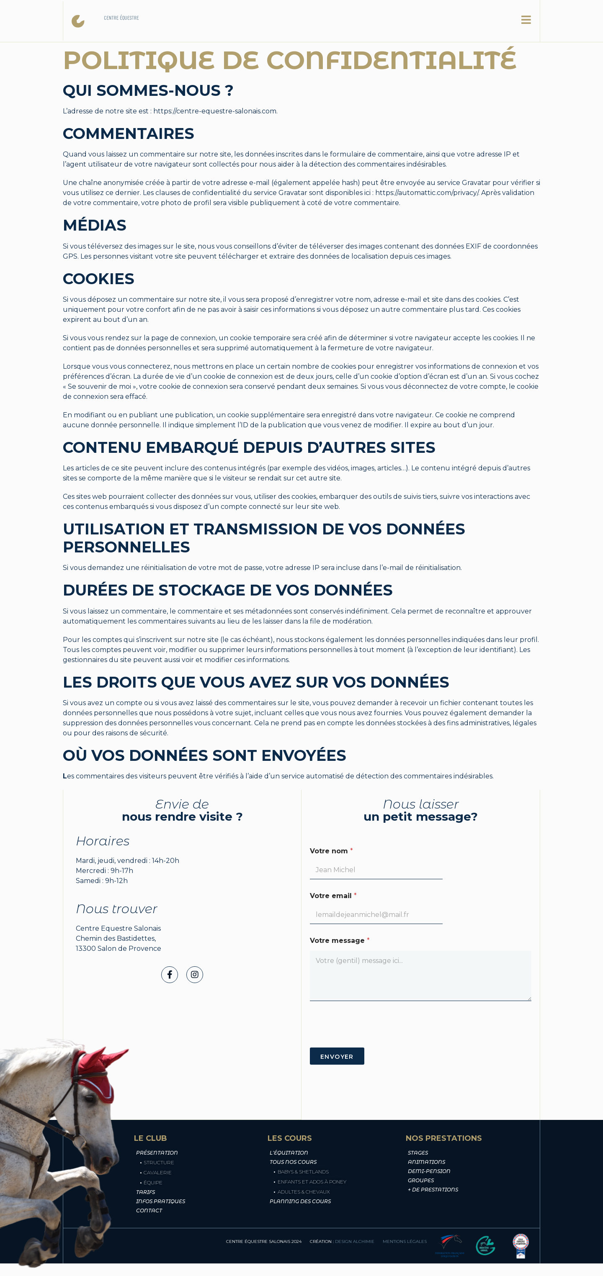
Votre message (340, 941)
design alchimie (354, 1241)
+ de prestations (433, 1189)
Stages (418, 1153)
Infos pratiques (160, 1201)
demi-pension (429, 1171)
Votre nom (331, 851)
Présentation (157, 1153)
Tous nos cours (293, 1162)
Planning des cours (300, 1201)
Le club (243, 21)
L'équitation (289, 1153)
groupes (421, 1180)
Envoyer (337, 1056)
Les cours (375, 21)
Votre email (333, 896)
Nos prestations (306, 21)
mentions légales (405, 1241)
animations (426, 1162)
